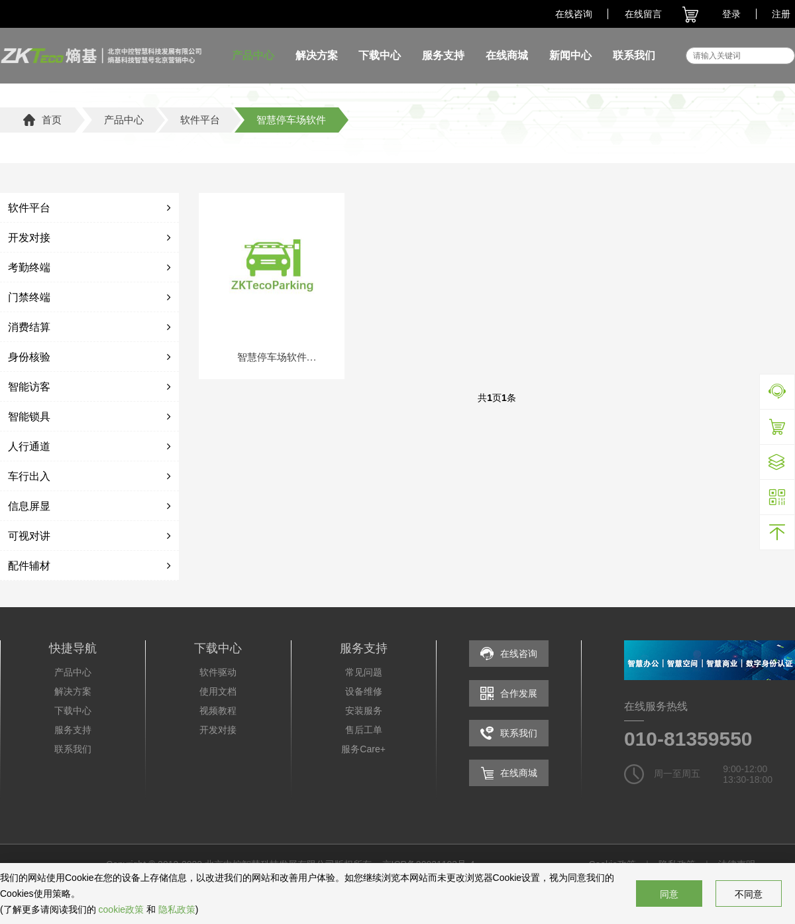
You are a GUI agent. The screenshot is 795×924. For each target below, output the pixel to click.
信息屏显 (29, 506)
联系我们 (634, 55)
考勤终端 (29, 267)
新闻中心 (570, 55)
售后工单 (363, 729)
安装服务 (363, 710)
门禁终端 (29, 297)
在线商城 (507, 55)
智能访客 (29, 386)
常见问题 (363, 672)
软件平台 (29, 207)
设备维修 (363, 691)
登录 (731, 14)
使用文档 (218, 691)
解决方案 (316, 55)
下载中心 (379, 55)
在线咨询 (573, 14)
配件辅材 (29, 565)
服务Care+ (363, 749)
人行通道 (29, 446)
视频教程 (218, 710)
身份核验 (29, 357)
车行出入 (29, 476)
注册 (781, 14)
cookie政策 (121, 909)
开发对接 (29, 237)
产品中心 (253, 55)
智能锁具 (29, 416)
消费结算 (29, 327)
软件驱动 (218, 672)
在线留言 (643, 14)
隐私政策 (176, 909)
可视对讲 (29, 536)
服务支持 (443, 55)
